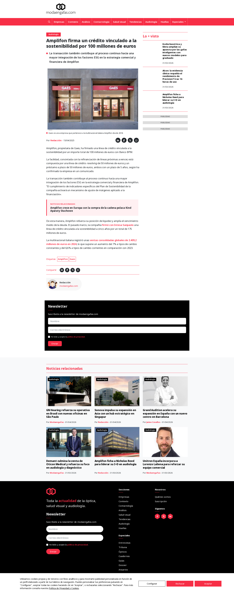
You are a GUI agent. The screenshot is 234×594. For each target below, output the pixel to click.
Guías (121, 560)
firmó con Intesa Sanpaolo (118, 225)
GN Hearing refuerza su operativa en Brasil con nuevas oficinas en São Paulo (66, 413)
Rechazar (180, 583)
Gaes (72, 259)
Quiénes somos (163, 496)
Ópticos (123, 551)
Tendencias (135, 21)
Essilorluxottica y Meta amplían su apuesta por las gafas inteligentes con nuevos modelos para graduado (175, 50)
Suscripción (161, 501)
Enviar (54, 343)
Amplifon (63, 259)
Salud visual (119, 21)
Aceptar (208, 583)
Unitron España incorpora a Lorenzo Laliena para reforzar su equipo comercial (165, 464)
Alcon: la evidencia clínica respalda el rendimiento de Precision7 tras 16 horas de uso (173, 76)
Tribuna (123, 547)
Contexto (73, 21)
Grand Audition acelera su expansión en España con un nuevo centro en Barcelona (161, 413)
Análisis (86, 21)
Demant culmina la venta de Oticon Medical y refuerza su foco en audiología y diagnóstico (68, 464)
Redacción (55, 140)
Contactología (101, 21)
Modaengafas (57, 422)
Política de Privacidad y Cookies (64, 588)
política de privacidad (76, 337)
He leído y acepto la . (68, 337)
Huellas (165, 21)
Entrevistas (124, 542)
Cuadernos (124, 556)
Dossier (123, 565)
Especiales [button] (178, 21)
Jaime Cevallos (153, 422)
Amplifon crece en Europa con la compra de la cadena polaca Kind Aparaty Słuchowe (90, 209)
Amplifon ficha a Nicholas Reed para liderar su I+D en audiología (173, 98)
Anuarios (123, 569)
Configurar (152, 583)
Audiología (151, 21)
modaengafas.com (69, 285)
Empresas (59, 21)
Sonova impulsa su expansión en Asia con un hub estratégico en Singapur (116, 413)
